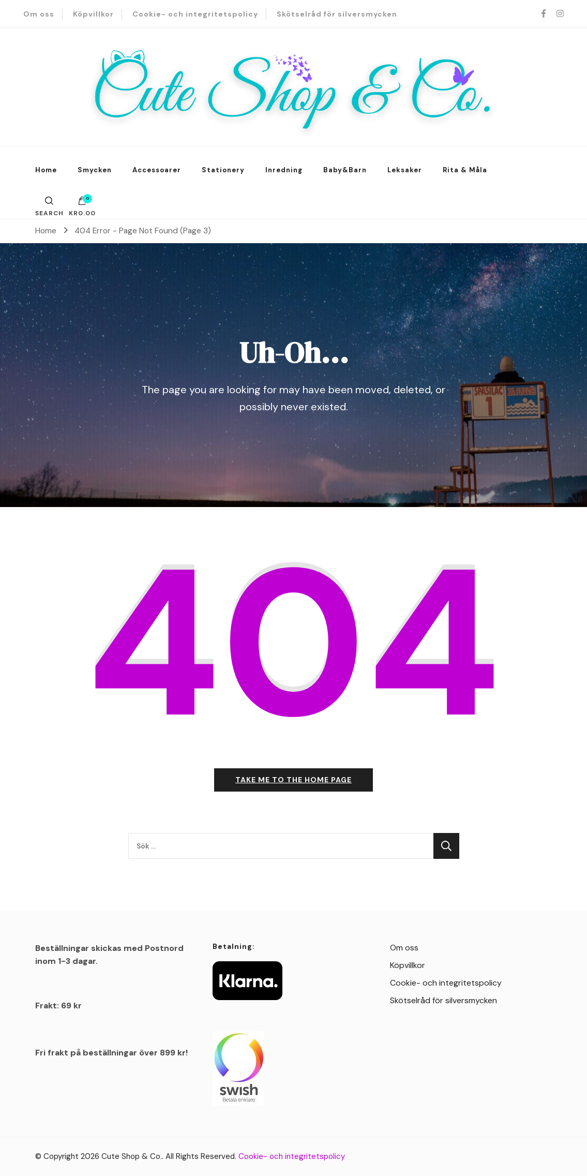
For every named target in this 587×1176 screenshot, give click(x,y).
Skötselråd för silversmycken (337, 14)
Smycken (95, 170)
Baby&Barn (345, 170)
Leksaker (404, 170)
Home (46, 170)
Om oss (38, 14)
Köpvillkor (93, 14)
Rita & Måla (465, 170)
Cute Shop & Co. (131, 1156)
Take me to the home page (293, 779)
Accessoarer (156, 170)
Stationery (223, 170)
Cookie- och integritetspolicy (195, 14)
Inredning (284, 170)
